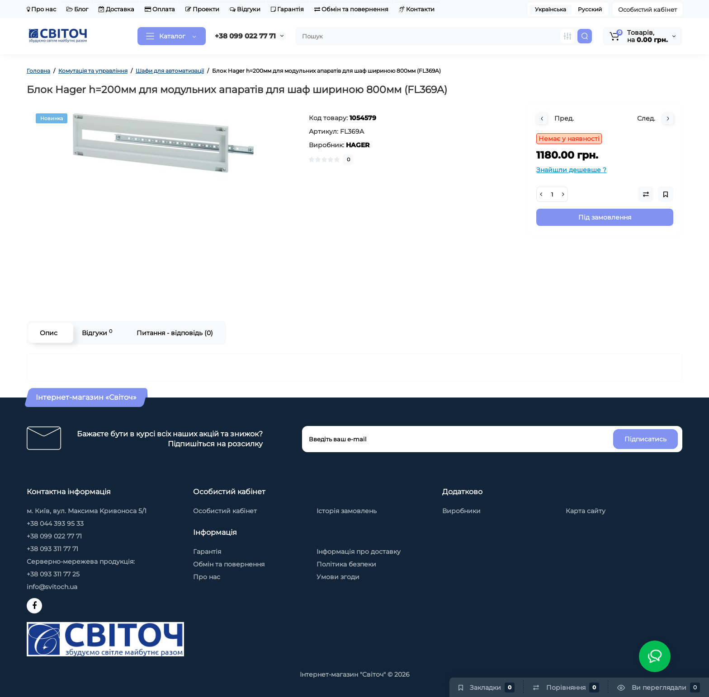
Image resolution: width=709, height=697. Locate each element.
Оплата (160, 9)
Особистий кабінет (647, 9)
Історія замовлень (347, 511)
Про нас (41, 9)
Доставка (116, 9)
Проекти (202, 9)
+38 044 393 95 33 (55, 523)
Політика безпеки (346, 564)
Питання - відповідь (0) (175, 333)
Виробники (461, 511)
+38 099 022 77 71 (245, 36)
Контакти (417, 9)
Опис (48, 333)
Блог (77, 9)
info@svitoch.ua (52, 587)
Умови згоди (338, 577)
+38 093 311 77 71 (52, 549)
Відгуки (245, 9)
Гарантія (287, 9)
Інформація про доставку (359, 551)
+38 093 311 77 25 (53, 574)
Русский (590, 9)
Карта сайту (585, 511)
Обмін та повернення (351, 9)
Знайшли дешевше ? (571, 170)
